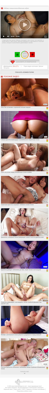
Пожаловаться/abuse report (24, 391)
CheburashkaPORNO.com (25, 3)
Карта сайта (17, 389)
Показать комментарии (24, 72)
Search (45, 3)
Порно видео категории (31, 66)
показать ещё (24, 371)
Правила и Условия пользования (35, 389)
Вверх (45, 367)
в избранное (24, 62)
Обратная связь (8, 389)
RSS (23, 389)
